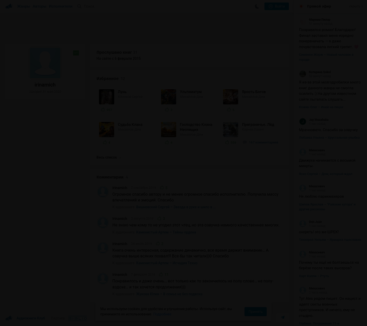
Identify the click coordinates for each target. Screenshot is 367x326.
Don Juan (310, 222)
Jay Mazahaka (314, 120)
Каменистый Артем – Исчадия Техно (166, 263)
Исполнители (60, 6)
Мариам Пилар (314, 20)
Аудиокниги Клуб (25, 318)
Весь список (109, 157)
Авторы (40, 6)
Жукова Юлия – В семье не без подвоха (169, 294)
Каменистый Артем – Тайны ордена (166, 232)
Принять (256, 312)
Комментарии (112, 177)
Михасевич (312, 150)
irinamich (119, 188)
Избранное (111, 78)
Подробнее (162, 314)
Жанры (23, 6)
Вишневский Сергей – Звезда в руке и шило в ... (176, 207)
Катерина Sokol (315, 72)
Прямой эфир (319, 6)
